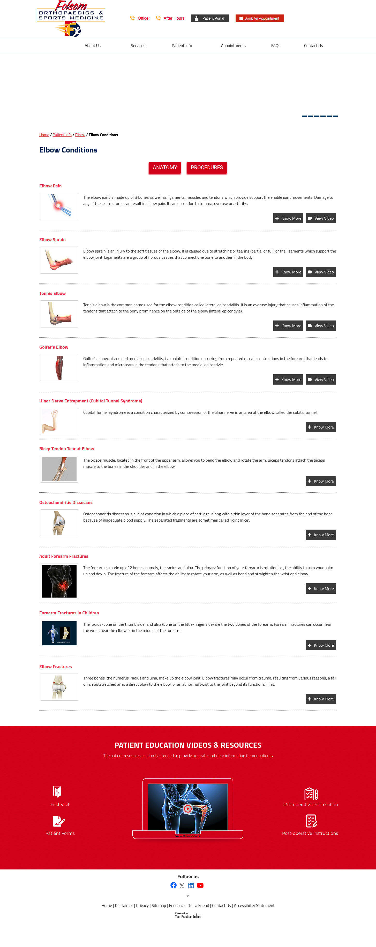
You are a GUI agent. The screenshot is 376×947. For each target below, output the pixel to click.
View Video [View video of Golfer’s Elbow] (324, 379)
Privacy (142, 905)
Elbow (80, 135)
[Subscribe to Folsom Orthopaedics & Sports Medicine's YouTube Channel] (200, 885)
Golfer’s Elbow (53, 346)
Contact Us (221, 905)
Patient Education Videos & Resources (187, 745)
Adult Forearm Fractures (63, 556)
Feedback (177, 905)
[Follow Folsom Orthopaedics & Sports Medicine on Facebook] (173, 885)
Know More (291, 218)
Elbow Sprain (52, 239)
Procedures (207, 167)
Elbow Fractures (55, 666)
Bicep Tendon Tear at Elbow (66, 448)
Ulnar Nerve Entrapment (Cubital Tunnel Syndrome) (90, 400)
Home (44, 135)
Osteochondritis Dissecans (66, 502)
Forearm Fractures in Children (69, 612)
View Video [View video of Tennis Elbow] (324, 326)
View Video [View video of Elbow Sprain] (324, 272)
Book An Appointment (262, 18)
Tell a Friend (199, 905)
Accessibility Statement (254, 905)
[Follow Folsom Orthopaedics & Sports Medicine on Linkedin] (191, 885)
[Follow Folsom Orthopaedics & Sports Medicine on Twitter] (182, 885)
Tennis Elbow (52, 293)
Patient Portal (213, 18)
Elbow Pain (50, 185)
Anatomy (165, 167)
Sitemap (159, 905)
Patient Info (62, 135)
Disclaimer (124, 905)
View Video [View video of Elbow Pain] (324, 218)
